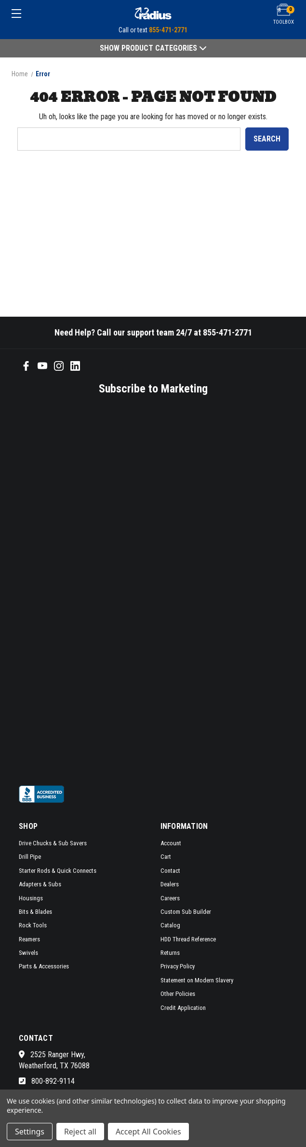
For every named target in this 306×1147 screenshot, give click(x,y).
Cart (165, 856)
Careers (170, 898)
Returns (170, 952)
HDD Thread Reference (188, 939)
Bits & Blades (35, 911)
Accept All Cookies (148, 1131)
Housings (31, 898)
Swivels (28, 952)
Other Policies (177, 993)
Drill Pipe (30, 856)
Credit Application (183, 1007)
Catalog (170, 925)
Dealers (169, 884)
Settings (29, 1131)
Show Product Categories (153, 48)
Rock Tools (33, 925)
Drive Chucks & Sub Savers (53, 843)
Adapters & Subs (40, 884)
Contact (170, 870)
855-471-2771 (168, 30)
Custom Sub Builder (185, 911)
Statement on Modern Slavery (196, 980)
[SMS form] (140, 589)
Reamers (29, 939)
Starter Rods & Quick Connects (57, 870)
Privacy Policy (177, 966)
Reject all (80, 1131)
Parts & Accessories (44, 966)
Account (170, 843)
